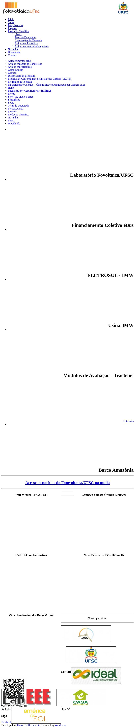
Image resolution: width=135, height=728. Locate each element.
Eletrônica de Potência (20, 81)
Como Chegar (15, 69)
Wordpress (60, 725)
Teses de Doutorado (25, 37)
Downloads (14, 52)
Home (11, 87)
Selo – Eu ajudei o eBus (20, 96)
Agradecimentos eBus (19, 60)
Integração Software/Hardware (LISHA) (29, 90)
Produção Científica (18, 31)
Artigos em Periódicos (26, 43)
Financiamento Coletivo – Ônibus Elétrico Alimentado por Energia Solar (46, 84)
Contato (12, 55)
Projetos (12, 28)
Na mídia (13, 49)
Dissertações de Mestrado (28, 40)
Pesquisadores (15, 25)
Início (11, 19)
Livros (18, 34)
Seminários (14, 99)
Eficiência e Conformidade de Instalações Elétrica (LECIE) (39, 78)
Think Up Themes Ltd (28, 725)
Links (11, 120)
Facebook (6, 722)
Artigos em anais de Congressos (32, 46)
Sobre (11, 22)
